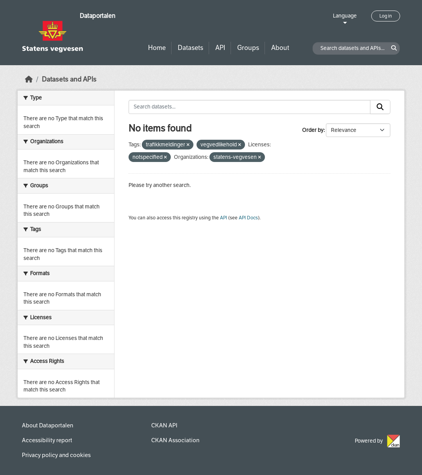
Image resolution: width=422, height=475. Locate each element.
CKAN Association (175, 440)
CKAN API (164, 425)
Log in (385, 16)
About (280, 48)
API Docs (248, 218)
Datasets (190, 48)
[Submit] (380, 107)
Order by (313, 130)
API (220, 48)
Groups (248, 48)
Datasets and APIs (69, 79)
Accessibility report (47, 440)
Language (345, 15)
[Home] (29, 79)
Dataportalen (97, 16)
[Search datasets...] (250, 107)
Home (157, 48)
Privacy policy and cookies (56, 455)
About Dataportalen (47, 425)
